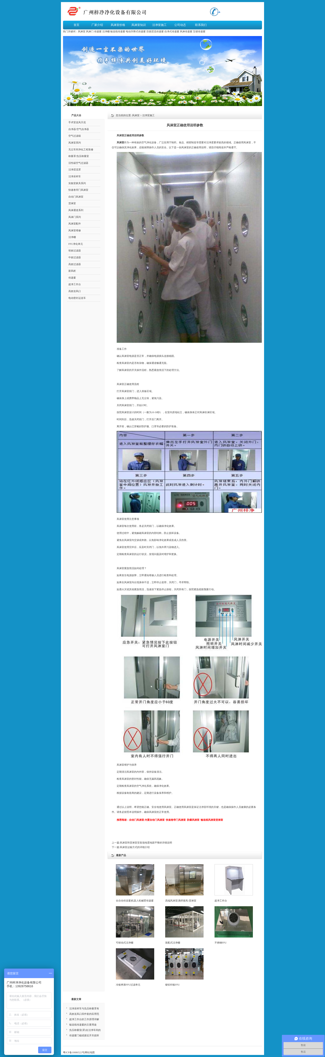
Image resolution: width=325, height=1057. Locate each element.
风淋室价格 (118, 25)
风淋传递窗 (186, 31)
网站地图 (90, 1052)
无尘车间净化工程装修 (80, 149)
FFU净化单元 (75, 244)
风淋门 (89, 31)
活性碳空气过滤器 (78, 163)
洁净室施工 (159, 25)
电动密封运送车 (77, 298)
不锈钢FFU (234, 925)
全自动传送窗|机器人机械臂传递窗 (135, 883)
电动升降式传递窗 (136, 31)
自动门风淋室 (75, 196)
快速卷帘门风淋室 (78, 189)
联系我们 (201, 25)
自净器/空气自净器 (78, 129)
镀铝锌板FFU (184, 967)
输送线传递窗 (117, 31)
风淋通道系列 (75, 210)
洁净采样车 (74, 176)
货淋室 (72, 203)
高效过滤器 (74, 264)
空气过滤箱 (74, 135)
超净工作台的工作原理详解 (84, 1019)
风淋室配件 (74, 223)
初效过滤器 (74, 250)
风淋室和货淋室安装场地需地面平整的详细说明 (146, 842)
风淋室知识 (138, 25)
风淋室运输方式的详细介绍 (135, 847)
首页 (76, 25)
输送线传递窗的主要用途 (83, 1024)
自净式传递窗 (171, 31)
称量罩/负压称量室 (78, 156)
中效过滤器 (74, 257)
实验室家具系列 (77, 183)
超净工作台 (234, 883)
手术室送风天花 (77, 122)
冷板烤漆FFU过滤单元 (135, 967)
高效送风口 (74, 291)
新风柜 (72, 270)
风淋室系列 (74, 142)
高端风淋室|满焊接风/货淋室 (184, 883)
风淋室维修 (74, 230)
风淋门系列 (74, 217)
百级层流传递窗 (155, 31)
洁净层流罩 (74, 169)
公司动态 (180, 25)
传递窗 (98, 31)
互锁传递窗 (199, 31)
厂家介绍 (97, 25)
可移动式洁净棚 (135, 925)
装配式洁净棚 (184, 925)
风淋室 (81, 31)
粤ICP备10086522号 (73, 1052)
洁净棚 (106, 31)
